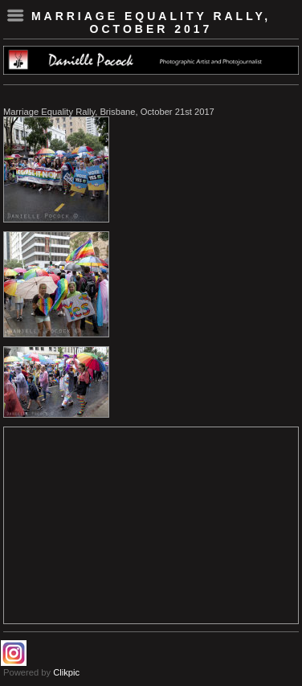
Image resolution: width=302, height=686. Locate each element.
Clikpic (66, 672)
